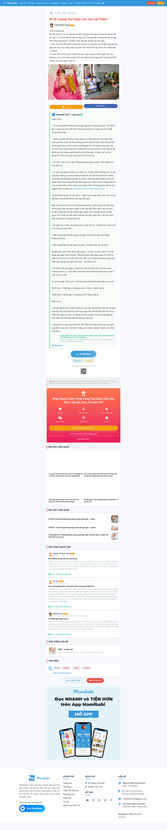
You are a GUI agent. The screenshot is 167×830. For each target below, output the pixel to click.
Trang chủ (22, 3)
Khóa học (64, 3)
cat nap (86, 668)
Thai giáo (31, 3)
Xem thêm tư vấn (74, 680)
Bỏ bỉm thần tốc (93, 787)
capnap (66, 668)
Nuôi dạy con (54, 3)
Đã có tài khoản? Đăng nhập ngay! (83, 434)
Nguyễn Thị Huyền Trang (64, 553)
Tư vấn (77, 3)
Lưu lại (66, 107)
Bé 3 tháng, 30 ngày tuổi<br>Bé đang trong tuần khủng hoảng (70, 616)
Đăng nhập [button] (151, 3)
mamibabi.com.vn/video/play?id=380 (89, 189)
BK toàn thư (86, 3)
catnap (76, 668)
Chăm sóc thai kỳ (42, 3)
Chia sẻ (101, 106)
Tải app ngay (83, 354)
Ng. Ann (58, 581)
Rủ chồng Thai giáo (95, 783)
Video (71, 3)
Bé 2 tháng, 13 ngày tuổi (60, 556)
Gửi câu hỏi (95, 680)
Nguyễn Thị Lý (60, 613)
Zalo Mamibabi (31, 808)
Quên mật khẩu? (83, 439)
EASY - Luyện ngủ (69, 13)
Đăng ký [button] (160, 3)
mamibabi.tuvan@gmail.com (135, 799)
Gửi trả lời (57, 346)
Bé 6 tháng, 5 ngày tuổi (59, 583)
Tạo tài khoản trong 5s (83, 428)
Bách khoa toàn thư (71, 805)
